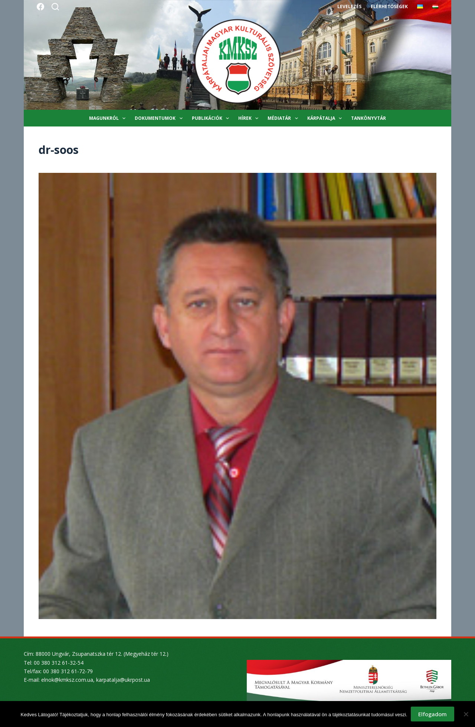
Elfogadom (432, 714)
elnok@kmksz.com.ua (67, 679)
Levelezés (349, 6)
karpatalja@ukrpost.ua (123, 679)
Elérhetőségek (389, 6)
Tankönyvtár (368, 118)
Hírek (249, 118)
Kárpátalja (326, 118)
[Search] (55, 6)
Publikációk (212, 118)
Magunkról (108, 118)
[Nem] (465, 714)
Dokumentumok (160, 118)
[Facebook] (40, 6)
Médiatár (284, 118)
